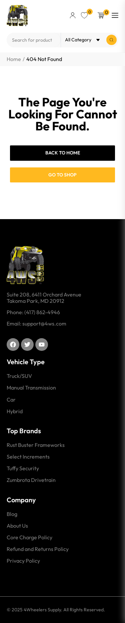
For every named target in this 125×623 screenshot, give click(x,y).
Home (14, 59)
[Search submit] (111, 40)
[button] (72, 15)
